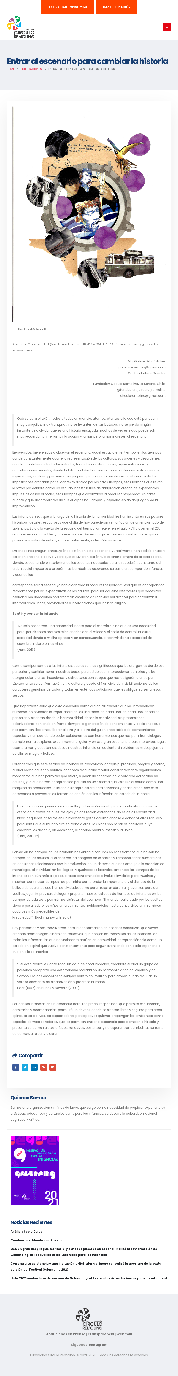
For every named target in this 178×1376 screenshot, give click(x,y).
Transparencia (101, 1334)
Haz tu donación (116, 7)
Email (52, 1067)
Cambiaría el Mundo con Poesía (36, 1240)
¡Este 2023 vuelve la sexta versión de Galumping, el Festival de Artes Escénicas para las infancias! (89, 1278)
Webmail (124, 1334)
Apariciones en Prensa (74, 1322)
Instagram (98, 1344)
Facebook (15, 1067)
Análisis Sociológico (26, 1231)
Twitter (25, 1067)
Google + (43, 1067)
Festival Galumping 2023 (67, 7)
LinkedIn (34, 1067)
